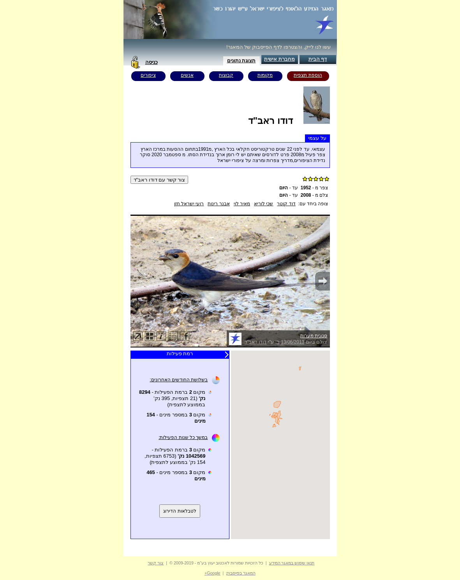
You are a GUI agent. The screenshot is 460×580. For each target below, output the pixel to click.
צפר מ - (314, 187)
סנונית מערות (313, 335)
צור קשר (156, 563)
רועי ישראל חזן (189, 203)
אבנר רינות (218, 203)
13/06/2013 (292, 342)
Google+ (212, 573)
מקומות (265, 75)
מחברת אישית (279, 59)
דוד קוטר (286, 203)
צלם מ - (314, 195)
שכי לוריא (263, 203)
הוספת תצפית (308, 75)
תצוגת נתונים (241, 60)
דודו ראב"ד (256, 342)
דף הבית (317, 59)
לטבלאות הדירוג (179, 511)
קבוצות (226, 75)
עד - (288, 187)
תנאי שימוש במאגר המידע (292, 563)
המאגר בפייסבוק (241, 573)
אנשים (187, 75)
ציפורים (148, 75)
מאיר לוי (242, 203)
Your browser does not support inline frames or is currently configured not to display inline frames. (280, 445)
